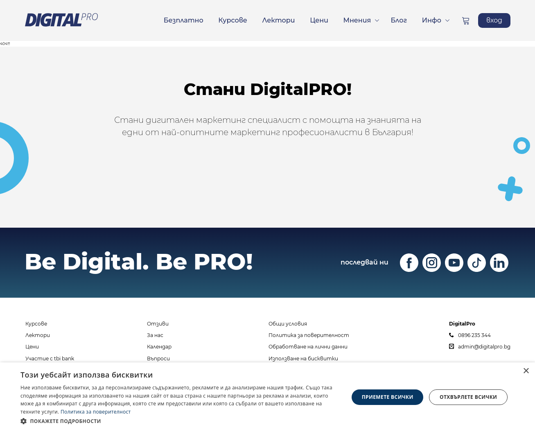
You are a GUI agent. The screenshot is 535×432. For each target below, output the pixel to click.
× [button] (526, 371)
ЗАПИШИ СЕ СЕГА (267, 177)
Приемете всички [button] (387, 397)
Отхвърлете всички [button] (468, 397)
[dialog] (267, 397)
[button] (179, 421)
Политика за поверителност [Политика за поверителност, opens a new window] (96, 411)
